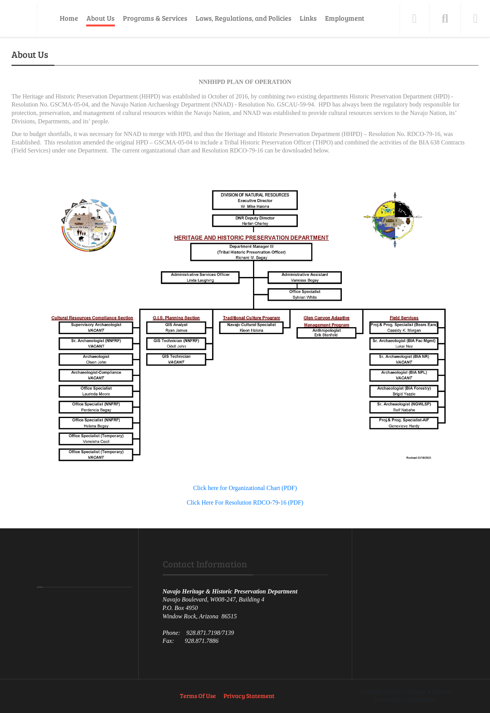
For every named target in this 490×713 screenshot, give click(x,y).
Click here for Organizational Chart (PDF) (245, 488)
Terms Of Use (198, 696)
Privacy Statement (249, 696)
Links (308, 18)
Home (69, 18)
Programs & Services (155, 18)
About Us (100, 18)
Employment (344, 18)
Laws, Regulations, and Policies (243, 18)
